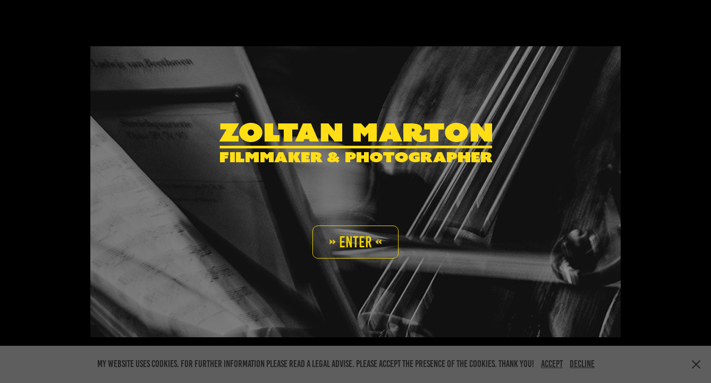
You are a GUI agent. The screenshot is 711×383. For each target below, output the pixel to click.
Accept (552, 364)
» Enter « (355, 242)
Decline (582, 364)
